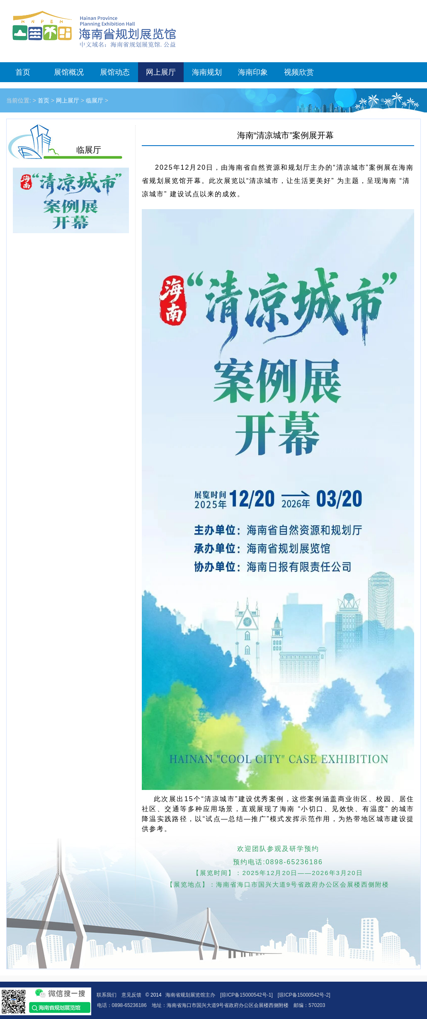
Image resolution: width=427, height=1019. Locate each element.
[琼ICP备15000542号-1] (246, 995)
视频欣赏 (299, 72)
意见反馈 (131, 995)
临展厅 (94, 100)
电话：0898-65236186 (122, 1005)
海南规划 (207, 72)
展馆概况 (69, 72)
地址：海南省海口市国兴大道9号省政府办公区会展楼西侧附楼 (220, 1005)
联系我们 (106, 995)
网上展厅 (161, 72)
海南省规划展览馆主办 (190, 995)
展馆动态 (115, 72)
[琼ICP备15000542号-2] (304, 995)
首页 (22, 72)
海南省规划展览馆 (94, 29)
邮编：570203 (309, 1005)
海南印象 (253, 72)
